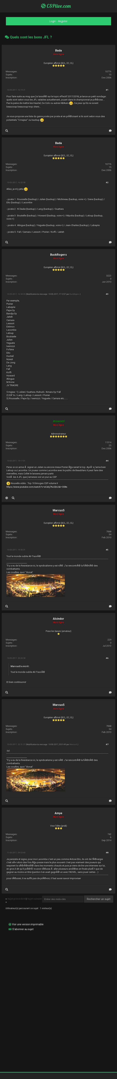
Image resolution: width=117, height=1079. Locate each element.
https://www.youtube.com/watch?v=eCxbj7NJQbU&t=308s (36, 486)
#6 (107, 658)
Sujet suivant (34, 898)
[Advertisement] (58, 959)
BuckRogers (58, 254)
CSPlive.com (56, 6)
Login (52, 21)
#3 (107, 294)
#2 (107, 182)
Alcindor (58, 618)
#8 (107, 853)
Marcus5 (59, 510)
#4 (107, 461)
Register (63, 21)
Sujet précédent (16, 898)
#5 (107, 550)
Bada (58, 50)
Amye (58, 813)
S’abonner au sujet (23, 929)
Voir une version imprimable (28, 924)
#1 (107, 90)
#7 (107, 744)
